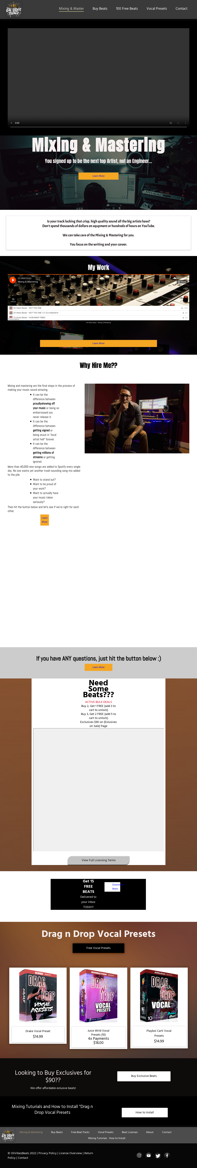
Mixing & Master (71, 9)
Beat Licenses (130, 1132)
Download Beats (117, 887)
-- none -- (98, 789)
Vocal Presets (157, 9)
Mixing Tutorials (97, 1138)
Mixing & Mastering (104, 322)
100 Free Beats (127, 9)
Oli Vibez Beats (91, 322)
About (150, 1132)
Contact (181, 9)
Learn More (98, 176)
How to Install (117, 1138)
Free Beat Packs (80, 1132)
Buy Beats (100, 9)
